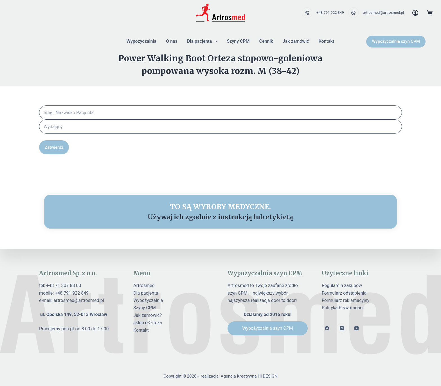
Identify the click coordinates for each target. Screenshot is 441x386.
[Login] (415, 13)
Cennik (266, 41)
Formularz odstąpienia (344, 293)
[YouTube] (356, 328)
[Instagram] (342, 328)
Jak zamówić (296, 41)
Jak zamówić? (147, 315)
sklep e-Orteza (147, 322)
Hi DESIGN (267, 376)
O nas (171, 41)
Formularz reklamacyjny (345, 300)
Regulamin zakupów (342, 285)
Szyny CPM (238, 41)
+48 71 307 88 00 (63, 285)
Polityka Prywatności (342, 307)
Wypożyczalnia (141, 41)
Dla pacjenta (203, 41)
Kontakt (326, 41)
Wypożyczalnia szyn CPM (396, 41)
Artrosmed (144, 285)
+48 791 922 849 (330, 12)
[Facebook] (327, 328)
